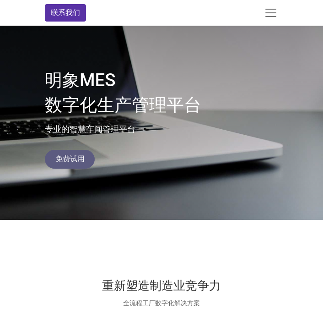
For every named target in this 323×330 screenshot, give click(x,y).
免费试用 (70, 158)
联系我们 (65, 12)
